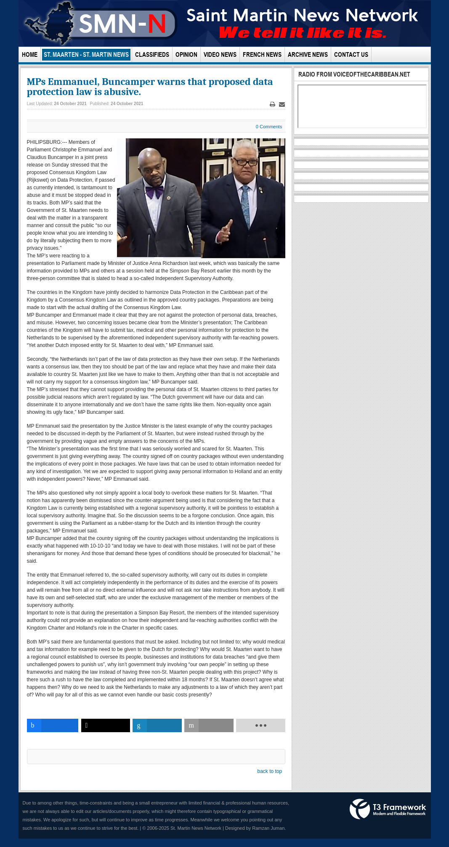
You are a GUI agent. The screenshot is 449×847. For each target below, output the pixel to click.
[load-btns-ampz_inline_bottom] (260, 725)
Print (272, 104)
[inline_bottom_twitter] (105, 725)
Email (282, 104)
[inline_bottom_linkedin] (157, 725)
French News (262, 54)
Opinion (186, 54)
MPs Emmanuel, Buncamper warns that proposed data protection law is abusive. (150, 87)
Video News (220, 54)
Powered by (388, 809)
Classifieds (152, 54)
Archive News (308, 54)
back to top (269, 771)
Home (29, 54)
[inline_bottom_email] (209, 725)
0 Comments (269, 126)
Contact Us (351, 54)
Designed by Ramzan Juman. (255, 828)
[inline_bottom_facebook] (53, 725)
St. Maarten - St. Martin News (86, 54)
